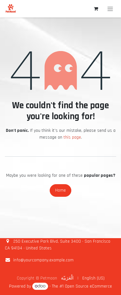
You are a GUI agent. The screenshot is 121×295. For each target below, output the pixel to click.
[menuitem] (67, 278)
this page (72, 137)
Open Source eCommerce (88, 286)
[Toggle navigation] (110, 9)
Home (60, 190)
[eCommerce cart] (96, 9)
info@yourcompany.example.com (43, 260)
